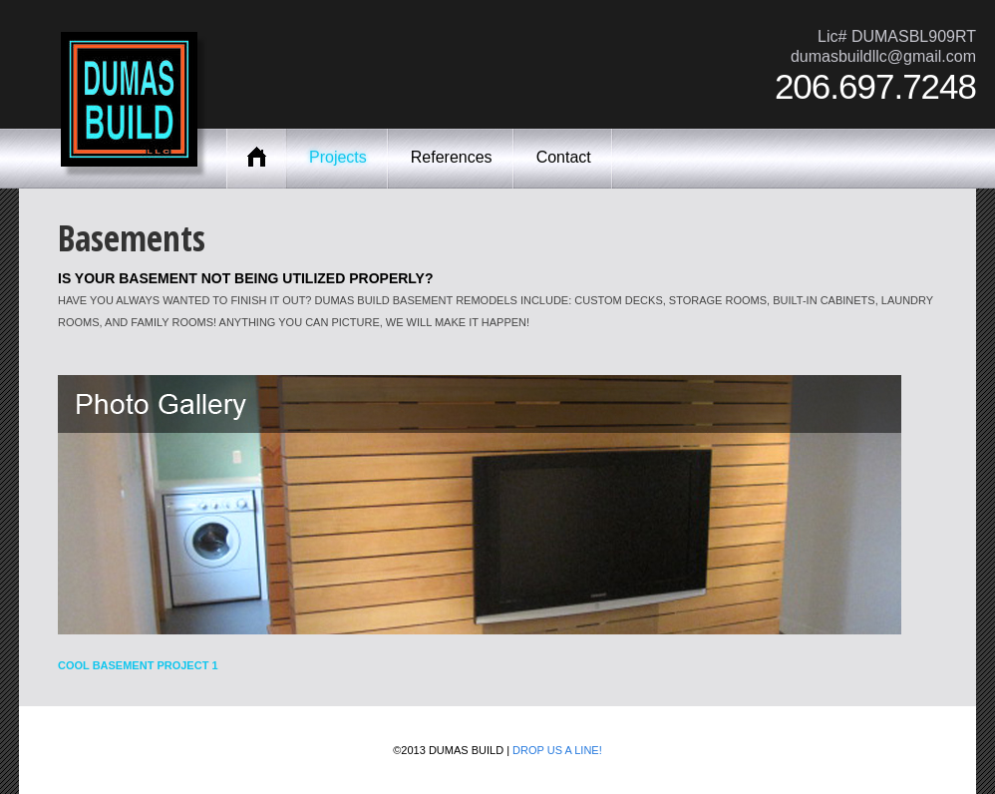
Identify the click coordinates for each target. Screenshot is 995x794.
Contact (563, 157)
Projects (338, 157)
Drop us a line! (557, 750)
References (452, 157)
